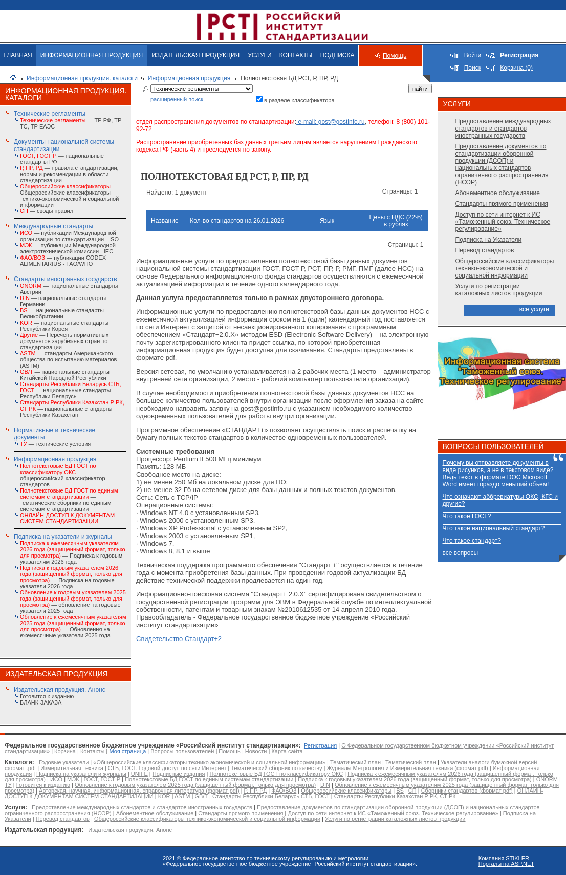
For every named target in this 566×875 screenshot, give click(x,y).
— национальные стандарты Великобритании (62, 313)
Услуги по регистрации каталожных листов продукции (498, 290)
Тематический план (355, 762)
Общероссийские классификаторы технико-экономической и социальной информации (504, 268)
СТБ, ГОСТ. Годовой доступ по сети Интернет (167, 768)
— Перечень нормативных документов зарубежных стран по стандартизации (64, 341)
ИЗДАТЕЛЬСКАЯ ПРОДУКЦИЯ (195, 55)
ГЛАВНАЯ (18, 55)
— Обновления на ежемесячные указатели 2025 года (73, 626)
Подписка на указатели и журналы (63, 536)
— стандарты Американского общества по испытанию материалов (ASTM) (68, 359)
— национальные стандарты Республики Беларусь (70, 390)
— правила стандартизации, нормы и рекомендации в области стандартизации (69, 174)
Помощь (394, 55)
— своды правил (46, 211)
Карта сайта (286, 751)
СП (412, 790)
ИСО (56, 779)
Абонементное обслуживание (497, 193)
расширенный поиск (176, 99)
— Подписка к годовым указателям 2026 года (72, 552)
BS (400, 790)
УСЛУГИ (260, 55)
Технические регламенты (49, 113)
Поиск (472, 67)
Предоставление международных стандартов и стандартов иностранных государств (503, 128)
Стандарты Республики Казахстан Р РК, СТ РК (395, 796)
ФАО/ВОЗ (283, 790)
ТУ (8, 785)
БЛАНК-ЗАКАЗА (40, 702)
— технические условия (55, 444)
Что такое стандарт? (472, 540)
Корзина (65, 751)
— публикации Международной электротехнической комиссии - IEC (68, 248)
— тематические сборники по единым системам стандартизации (69, 499)
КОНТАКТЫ (296, 55)
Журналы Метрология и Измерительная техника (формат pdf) (407, 768)
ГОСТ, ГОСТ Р (102, 779)
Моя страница (127, 751)
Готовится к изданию (47, 696)
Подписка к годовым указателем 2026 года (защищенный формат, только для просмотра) (414, 779)
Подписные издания (179, 774)
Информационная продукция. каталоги (82, 78)
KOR (164, 796)
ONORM (547, 779)
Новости (256, 751)
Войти (473, 55)
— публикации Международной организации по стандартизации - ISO (69, 236)
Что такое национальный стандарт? (494, 528)
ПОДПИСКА (337, 55)
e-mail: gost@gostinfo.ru (330, 121)
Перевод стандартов (484, 250)
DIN (325, 785)
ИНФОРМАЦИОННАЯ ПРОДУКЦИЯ (91, 55)
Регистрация (320, 745)
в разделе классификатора (299, 100)
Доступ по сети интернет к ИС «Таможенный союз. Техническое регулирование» (503, 221)
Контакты (92, 751)
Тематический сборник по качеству (276, 768)
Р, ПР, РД (255, 790)
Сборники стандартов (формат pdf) (467, 790)
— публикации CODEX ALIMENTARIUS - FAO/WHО (63, 260)
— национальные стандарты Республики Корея (64, 325)
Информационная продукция (189, 78)
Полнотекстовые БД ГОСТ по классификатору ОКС (276, 774)
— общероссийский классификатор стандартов (62, 475)
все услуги (534, 309)
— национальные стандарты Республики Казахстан (72, 408)
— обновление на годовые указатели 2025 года (73, 601)
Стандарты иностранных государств (65, 279)
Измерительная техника (71, 768)
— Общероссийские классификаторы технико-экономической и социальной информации (69, 195)
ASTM (182, 796)
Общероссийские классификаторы (346, 790)
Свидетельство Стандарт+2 (179, 639)
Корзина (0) (516, 67)
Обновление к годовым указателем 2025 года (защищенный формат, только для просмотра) (195, 785)
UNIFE (139, 774)
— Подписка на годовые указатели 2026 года (71, 577)
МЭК (73, 779)
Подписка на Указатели (488, 239)
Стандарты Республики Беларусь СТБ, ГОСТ (271, 796)
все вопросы (460, 553)
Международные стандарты (53, 226)
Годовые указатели (64, 762)
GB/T (200, 796)
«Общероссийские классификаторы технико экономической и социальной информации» (209, 762)
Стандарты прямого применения (501, 203)
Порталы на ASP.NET (506, 864)
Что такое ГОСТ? (467, 516)
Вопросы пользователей (182, 751)
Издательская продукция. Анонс (59, 689)
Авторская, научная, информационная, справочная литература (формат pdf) (139, 790)
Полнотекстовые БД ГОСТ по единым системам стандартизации (209, 779)
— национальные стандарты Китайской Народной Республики (65, 375)
